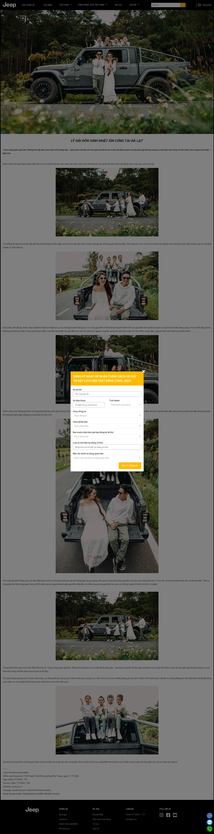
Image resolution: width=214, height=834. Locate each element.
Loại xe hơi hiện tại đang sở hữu (88, 443)
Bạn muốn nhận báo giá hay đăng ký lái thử (93, 432)
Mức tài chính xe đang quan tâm (88, 453)
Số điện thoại (79, 400)
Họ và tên (77, 389)
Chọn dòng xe (79, 411)
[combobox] (125, 404)
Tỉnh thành (114, 400)
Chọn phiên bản (80, 422)
